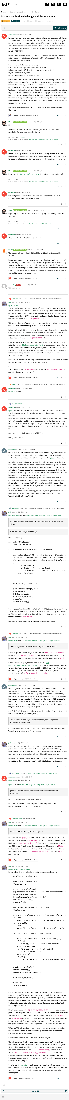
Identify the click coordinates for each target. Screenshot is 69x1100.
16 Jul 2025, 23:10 (33, 285)
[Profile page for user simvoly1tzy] (4, 286)
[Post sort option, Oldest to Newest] (4, 28)
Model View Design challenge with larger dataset (43, 515)
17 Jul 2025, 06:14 (22, 302)
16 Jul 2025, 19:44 (26, 234)
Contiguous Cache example (30, 174)
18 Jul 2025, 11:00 (22, 512)
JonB (9, 302)
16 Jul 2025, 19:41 (39, 210)
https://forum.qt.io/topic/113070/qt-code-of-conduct (43, 140)
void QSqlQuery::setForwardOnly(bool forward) (28, 664)
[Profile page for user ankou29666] (4, 450)
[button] (3, 1097)
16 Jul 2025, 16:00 (26, 35)
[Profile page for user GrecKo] (4, 251)
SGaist (10, 122)
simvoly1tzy (12, 285)
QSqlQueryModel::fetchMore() (32, 345)
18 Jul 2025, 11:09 (22, 637)
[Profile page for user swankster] (4, 36)
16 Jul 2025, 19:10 (26, 192)
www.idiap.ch (21, 138)
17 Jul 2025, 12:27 (26, 388)
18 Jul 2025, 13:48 (22, 866)
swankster (11, 35)
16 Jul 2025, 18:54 (26, 150)
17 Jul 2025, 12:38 (26, 407)
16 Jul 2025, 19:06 (39, 171)
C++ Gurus (15, 21)
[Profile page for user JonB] (4, 303)
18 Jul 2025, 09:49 (27, 449)
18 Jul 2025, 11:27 (22, 743)
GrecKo (10, 250)
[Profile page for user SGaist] (4, 123)
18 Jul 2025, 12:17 (26, 777)
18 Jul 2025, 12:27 (22, 822)
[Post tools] (66, 115)
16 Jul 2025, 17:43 (39, 122)
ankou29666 (12, 449)
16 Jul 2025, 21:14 (38, 250)
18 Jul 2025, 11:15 (27, 685)
